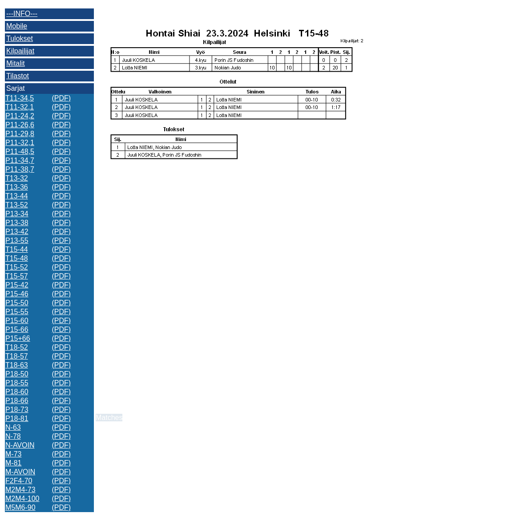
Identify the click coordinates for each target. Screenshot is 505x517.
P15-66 (16, 329)
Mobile (16, 26)
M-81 (13, 463)
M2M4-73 (20, 489)
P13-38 (16, 222)
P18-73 (16, 409)
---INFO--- (21, 13)
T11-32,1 (19, 107)
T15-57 (16, 276)
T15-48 (16, 258)
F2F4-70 (18, 481)
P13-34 (16, 214)
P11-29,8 (19, 133)
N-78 (13, 436)
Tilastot (17, 76)
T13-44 (16, 196)
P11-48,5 (19, 151)
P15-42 (16, 285)
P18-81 (16, 418)
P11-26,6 (19, 125)
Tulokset (19, 38)
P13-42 (16, 231)
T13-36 (16, 187)
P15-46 (16, 294)
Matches (109, 417)
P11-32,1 (19, 142)
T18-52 (16, 347)
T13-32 (16, 178)
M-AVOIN (20, 472)
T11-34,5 (19, 98)
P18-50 (16, 374)
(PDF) (61, 98)
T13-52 (16, 205)
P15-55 (16, 311)
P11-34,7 (19, 160)
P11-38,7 (19, 169)
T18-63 (16, 365)
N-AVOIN (19, 445)
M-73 (13, 454)
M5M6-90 (20, 507)
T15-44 (16, 249)
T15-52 (16, 267)
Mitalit (15, 63)
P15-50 (16, 303)
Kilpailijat (20, 51)
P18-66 (16, 400)
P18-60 (16, 392)
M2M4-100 (22, 498)
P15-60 (16, 320)
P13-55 (16, 240)
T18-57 (16, 356)
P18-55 (16, 383)
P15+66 (17, 338)
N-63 (13, 427)
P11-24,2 (19, 116)
